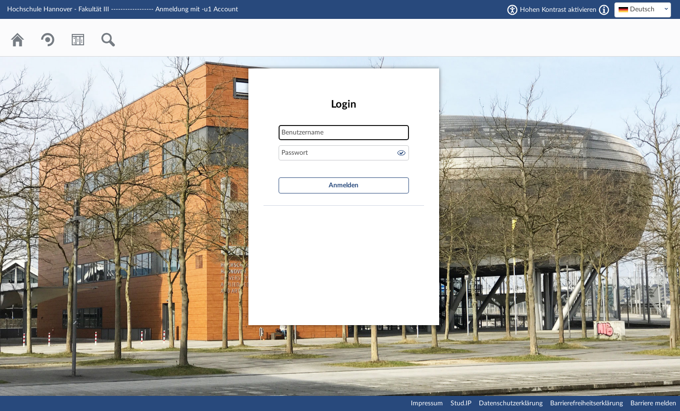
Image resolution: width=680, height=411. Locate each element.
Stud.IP (460, 403)
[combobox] (642, 9)
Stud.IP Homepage (635, 37)
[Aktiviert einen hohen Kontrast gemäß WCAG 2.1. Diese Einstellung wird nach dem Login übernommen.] (604, 10)
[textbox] (643, 9)
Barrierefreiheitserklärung (586, 403)
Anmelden (343, 185)
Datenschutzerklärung (511, 403)
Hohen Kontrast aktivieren (558, 10)
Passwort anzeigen (401, 153)
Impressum (427, 403)
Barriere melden (653, 403)
